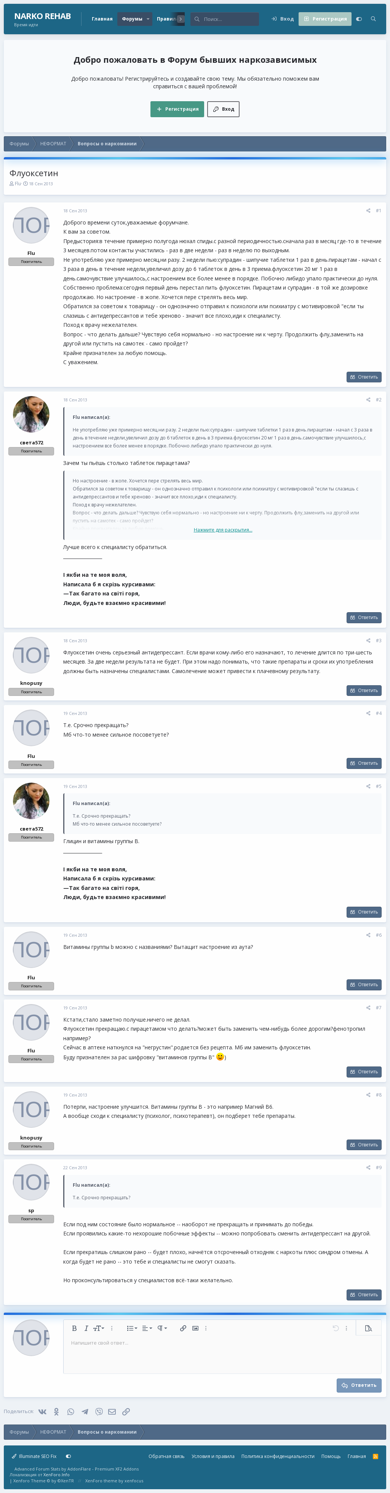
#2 (379, 399)
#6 (379, 935)
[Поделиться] (368, 211)
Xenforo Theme (43, 1480)
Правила (168, 19)
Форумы (132, 19)
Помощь (331, 1456)
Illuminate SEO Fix (34, 1456)
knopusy (31, 683)
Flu (18, 183)
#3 (379, 640)
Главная (102, 19)
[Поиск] (231, 19)
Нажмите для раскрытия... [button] (223, 530)
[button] (148, 19)
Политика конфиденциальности (278, 1456)
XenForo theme (101, 1480)
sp (31, 1210)
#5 (379, 786)
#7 (379, 1007)
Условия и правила (213, 1456)
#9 (379, 1167)
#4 (379, 713)
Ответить (368, 377)
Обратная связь (167, 1456)
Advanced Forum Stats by (76, 1469)
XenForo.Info (56, 1474)
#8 (379, 1095)
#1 (379, 210)
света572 (31, 442)
